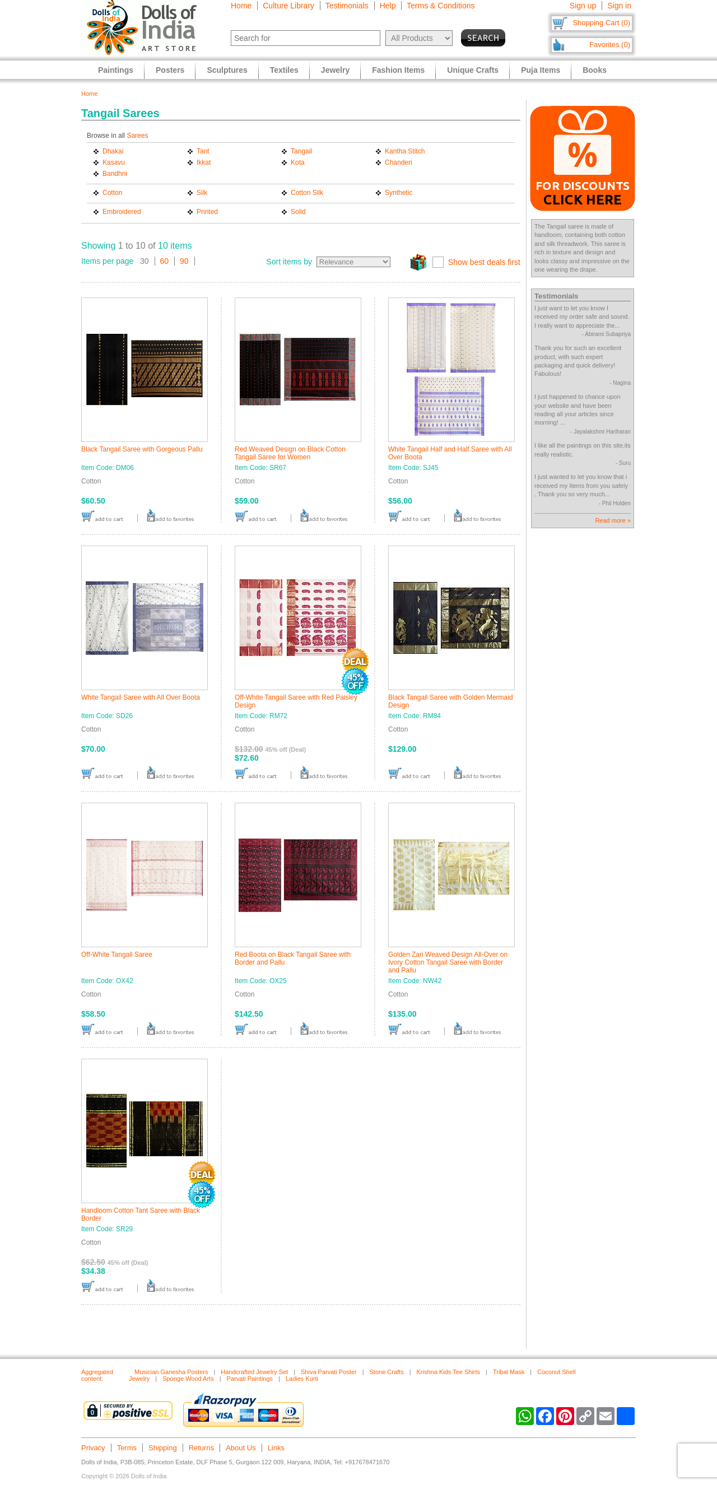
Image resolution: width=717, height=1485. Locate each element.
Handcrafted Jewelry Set (254, 1371)
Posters (170, 70)
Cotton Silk (307, 193)
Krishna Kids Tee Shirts (449, 1371)
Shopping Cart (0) (601, 22)
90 (184, 261)
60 (164, 261)
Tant (203, 151)
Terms (127, 1448)
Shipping (162, 1448)
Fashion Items (398, 70)
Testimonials (347, 5)
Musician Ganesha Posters (171, 1371)
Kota (298, 162)
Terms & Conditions (440, 5)
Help (388, 5)
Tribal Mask (508, 1371)
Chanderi (398, 162)
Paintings (115, 70)
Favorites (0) (609, 44)
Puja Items (540, 70)
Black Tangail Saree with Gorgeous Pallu (142, 449)
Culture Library (288, 5)
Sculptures (227, 70)
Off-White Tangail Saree (116, 954)
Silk (202, 193)
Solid (298, 212)
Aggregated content (97, 1375)
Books (595, 70)
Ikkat (204, 162)
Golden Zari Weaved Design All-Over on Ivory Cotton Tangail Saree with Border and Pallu (448, 962)
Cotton (112, 193)
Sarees (137, 135)
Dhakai (113, 151)
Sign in (619, 5)
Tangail (301, 151)
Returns (202, 1448)
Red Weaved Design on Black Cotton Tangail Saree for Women (290, 453)
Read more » (613, 520)
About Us (240, 1448)
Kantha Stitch (405, 151)
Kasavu (114, 162)
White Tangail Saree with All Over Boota (140, 697)
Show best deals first (484, 262)
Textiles (284, 70)
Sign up (583, 5)
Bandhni (115, 174)
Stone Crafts (387, 1371)
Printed (207, 212)
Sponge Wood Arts (188, 1378)
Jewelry (335, 70)
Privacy (93, 1448)
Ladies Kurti (302, 1378)
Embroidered (122, 212)
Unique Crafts (473, 70)
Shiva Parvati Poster (329, 1371)
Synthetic (398, 193)
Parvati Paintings (250, 1378)
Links (276, 1448)
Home (241, 5)
